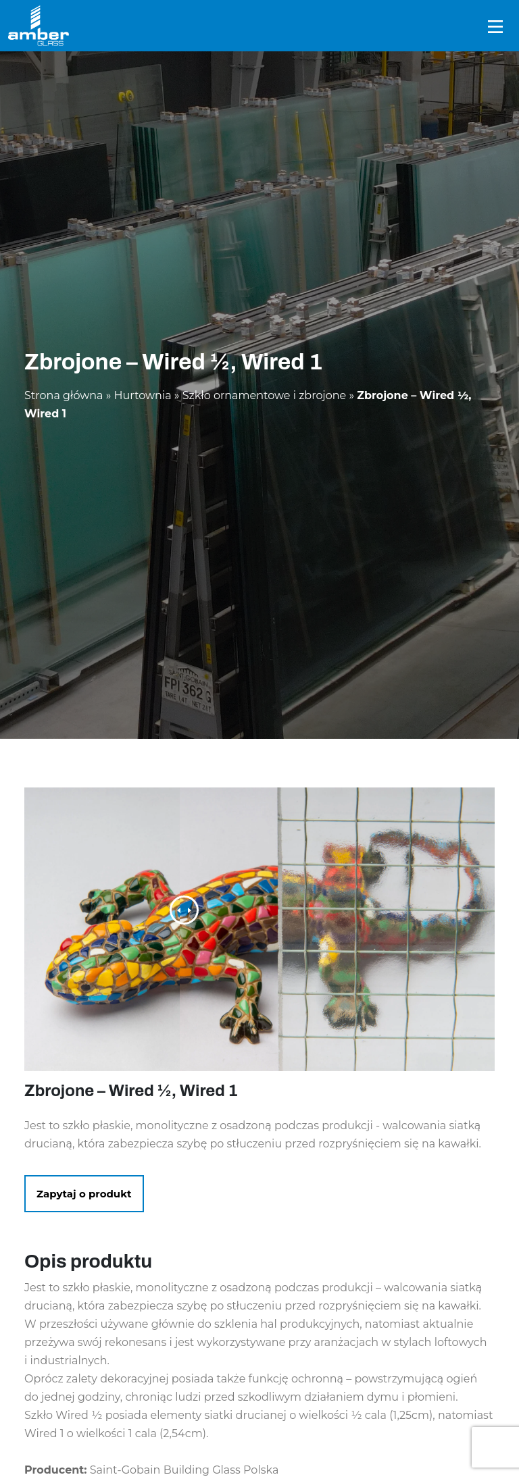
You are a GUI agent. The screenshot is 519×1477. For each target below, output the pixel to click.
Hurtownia (143, 395)
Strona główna (63, 395)
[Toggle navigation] (495, 26)
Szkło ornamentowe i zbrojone (264, 395)
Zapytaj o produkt (84, 1193)
